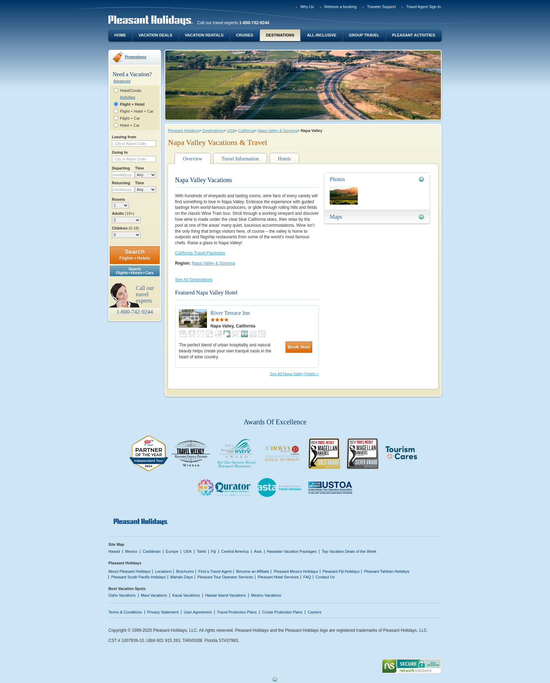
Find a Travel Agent (215, 571)
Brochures (185, 571)
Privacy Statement (163, 612)
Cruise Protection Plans (282, 612)
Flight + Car (130, 118)
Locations (163, 571)
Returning (121, 183)
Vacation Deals (155, 35)
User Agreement (198, 612)
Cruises (244, 35)
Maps (336, 217)
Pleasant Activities (413, 35)
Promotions (135, 57)
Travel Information (240, 158)
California (246, 130)
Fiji (213, 551)
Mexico (131, 551)
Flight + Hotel (132, 104)
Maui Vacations (154, 595)
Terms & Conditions (125, 612)
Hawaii (114, 551)
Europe (172, 551)
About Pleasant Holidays (129, 571)
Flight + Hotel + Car (137, 111)
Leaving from (124, 137)
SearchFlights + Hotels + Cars (135, 271)
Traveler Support (381, 7)
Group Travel (364, 35)
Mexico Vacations (266, 595)
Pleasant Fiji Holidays (341, 571)
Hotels (284, 158)
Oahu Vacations (122, 595)
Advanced (121, 81)
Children (125, 228)
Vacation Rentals (204, 35)
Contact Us (325, 577)
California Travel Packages (200, 253)
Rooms (118, 199)
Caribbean (152, 551)
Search (134, 254)
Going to (120, 152)
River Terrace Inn (230, 313)
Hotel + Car (130, 125)
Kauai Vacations (186, 595)
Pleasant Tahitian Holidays (386, 571)
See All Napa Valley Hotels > (294, 374)
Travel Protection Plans (237, 612)
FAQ (307, 577)
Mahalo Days (181, 577)
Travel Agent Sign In (423, 7)
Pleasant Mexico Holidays (296, 571)
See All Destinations (194, 279)
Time (139, 168)
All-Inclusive (321, 35)
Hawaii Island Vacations (225, 595)
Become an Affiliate (252, 571)
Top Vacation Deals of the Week (349, 551)
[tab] (377, 179)
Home (120, 35)
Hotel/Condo (130, 90)
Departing (121, 168)
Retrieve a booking (340, 7)
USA (231, 130)
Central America (235, 551)
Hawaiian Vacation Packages (292, 551)
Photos (337, 179)
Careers (314, 612)
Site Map (116, 544)
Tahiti (201, 551)
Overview (192, 158)
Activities (127, 97)
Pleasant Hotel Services (278, 577)
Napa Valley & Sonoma (277, 130)
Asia (257, 551)
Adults (123, 213)
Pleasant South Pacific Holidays (138, 577)
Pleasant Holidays (183, 130)
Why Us (307, 7)
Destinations (280, 35)
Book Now (299, 347)
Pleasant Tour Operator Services (225, 577)
